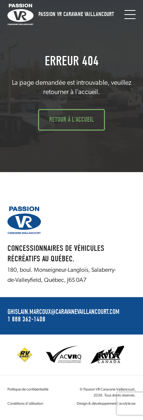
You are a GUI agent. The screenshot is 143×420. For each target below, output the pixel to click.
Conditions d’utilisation (25, 404)
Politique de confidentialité (27, 390)
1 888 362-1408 (26, 319)
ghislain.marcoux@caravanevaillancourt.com (63, 312)
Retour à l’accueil (71, 120)
